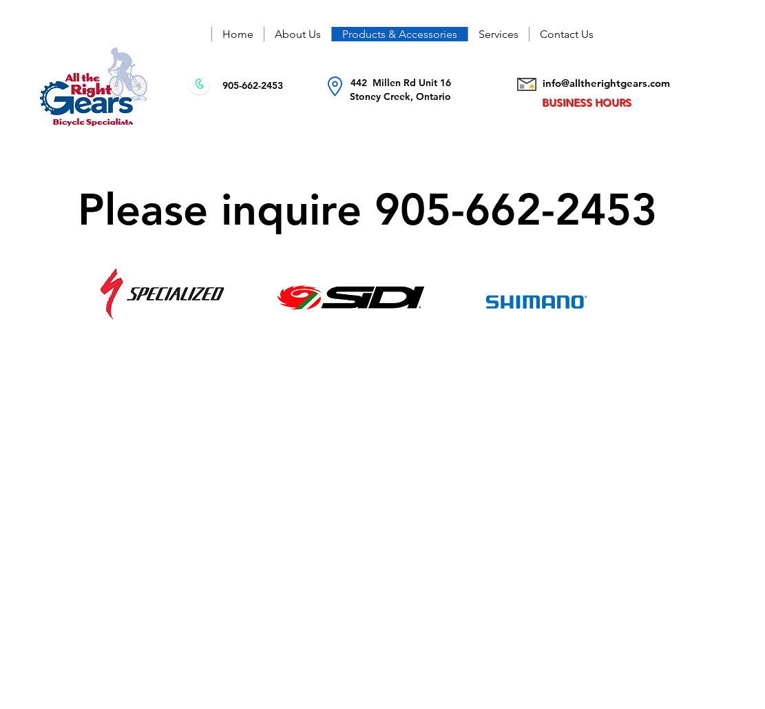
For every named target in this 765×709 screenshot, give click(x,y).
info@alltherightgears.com (606, 83)
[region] (592, 294)
